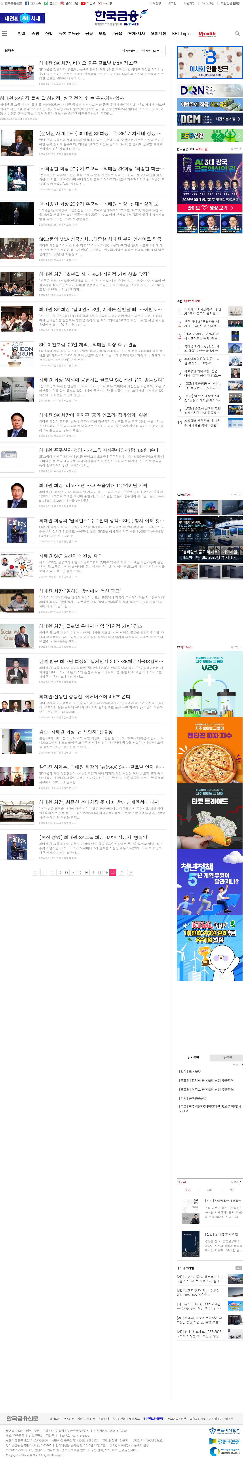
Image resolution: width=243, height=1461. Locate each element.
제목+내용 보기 (153, 50)
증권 (35, 33)
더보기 (235, 149)
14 (72, 872)
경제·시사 (136, 33)
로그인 (172, 3)
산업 (49, 33)
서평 (210, 1190)
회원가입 (189, 3)
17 (92, 872)
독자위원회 (119, 1419)
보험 (102, 33)
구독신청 (155, 3)
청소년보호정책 (176, 1419)
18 (99, 872)
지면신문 (226, 3)
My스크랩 (208, 3)
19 (106, 872)
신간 (232, 1190)
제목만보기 (131, 50)
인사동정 (193, 1057)
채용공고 (134, 1419)
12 (59, 872)
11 (53, 872)
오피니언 (158, 33)
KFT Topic (181, 33)
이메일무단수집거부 (221, 1419)
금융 (89, 33)
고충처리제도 (198, 1419)
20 (112, 872)
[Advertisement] (210, 265)
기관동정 (226, 1057)
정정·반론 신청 (86, 1419)
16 (86, 872)
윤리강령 (103, 1419)
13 (66, 872)
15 (79, 872)
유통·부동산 (69, 33)
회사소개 (54, 1419)
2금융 (117, 33)
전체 (22, 33)
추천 (187, 1190)
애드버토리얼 (185, 1268)
